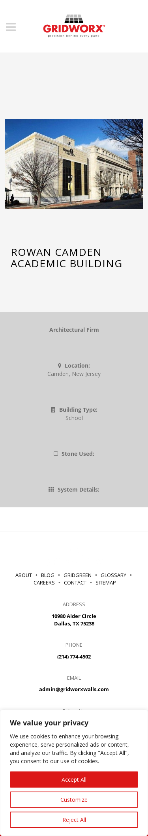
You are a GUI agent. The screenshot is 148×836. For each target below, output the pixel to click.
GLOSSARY (113, 575)
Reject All (74, 819)
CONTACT (75, 582)
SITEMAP (106, 582)
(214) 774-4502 (74, 656)
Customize (74, 799)
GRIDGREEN (78, 575)
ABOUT (23, 575)
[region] (74, 773)
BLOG (47, 575)
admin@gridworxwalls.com (74, 689)
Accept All (74, 779)
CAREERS (45, 582)
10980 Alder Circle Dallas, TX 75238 (74, 619)
